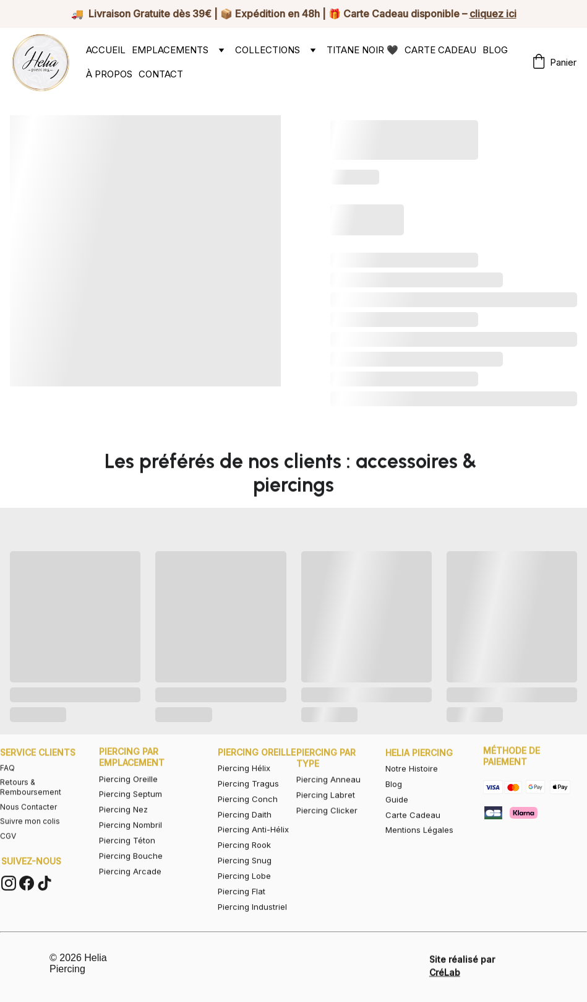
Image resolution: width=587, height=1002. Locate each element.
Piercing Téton (127, 855)
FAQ (7, 779)
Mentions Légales (419, 842)
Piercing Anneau (328, 788)
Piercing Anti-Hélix (253, 850)
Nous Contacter (28, 818)
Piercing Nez (123, 825)
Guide (396, 811)
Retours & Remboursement (30, 799)
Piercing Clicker (327, 819)
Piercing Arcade (130, 886)
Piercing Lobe (244, 896)
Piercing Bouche (131, 871)
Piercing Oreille (128, 794)
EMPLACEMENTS (170, 50)
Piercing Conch (248, 819)
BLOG (495, 50)
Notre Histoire (411, 780)
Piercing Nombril (130, 840)
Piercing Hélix (244, 788)
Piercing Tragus (248, 803)
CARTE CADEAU (440, 50)
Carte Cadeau (412, 826)
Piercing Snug (245, 881)
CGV (8, 847)
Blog (393, 795)
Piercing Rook (244, 865)
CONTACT (161, 74)
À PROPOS (109, 74)
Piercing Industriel (252, 926)
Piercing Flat (241, 912)
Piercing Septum (130, 809)
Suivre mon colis (30, 832)
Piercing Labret (325, 804)
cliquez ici (492, 13)
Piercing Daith (245, 834)
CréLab (444, 975)
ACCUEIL (106, 50)
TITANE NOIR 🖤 (362, 50)
